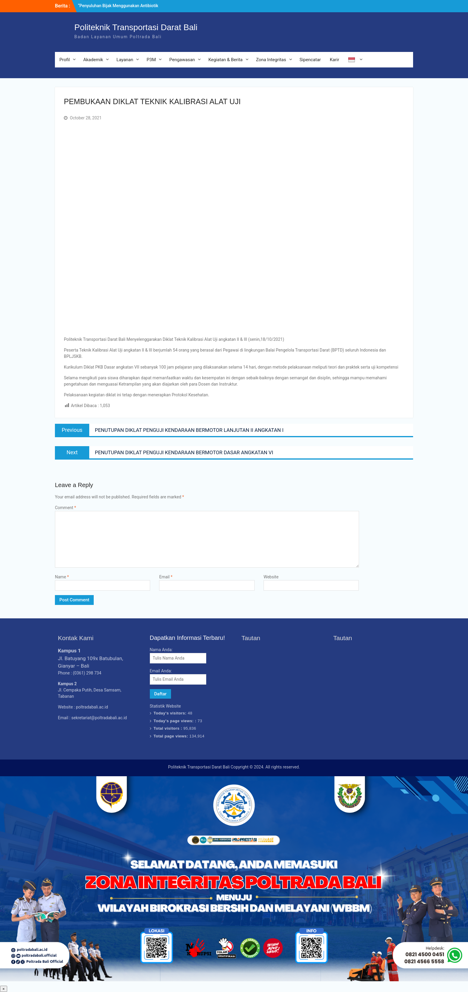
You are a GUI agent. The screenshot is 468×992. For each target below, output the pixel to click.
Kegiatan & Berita (225, 59)
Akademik (93, 59)
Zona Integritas (271, 59)
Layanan (124, 59)
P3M (151, 59)
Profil (64, 59)
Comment (65, 507)
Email (165, 576)
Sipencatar (310, 59)
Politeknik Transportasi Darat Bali (135, 27)
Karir (334, 59)
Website (271, 576)
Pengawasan (182, 59)
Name (62, 576)
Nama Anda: (161, 649)
